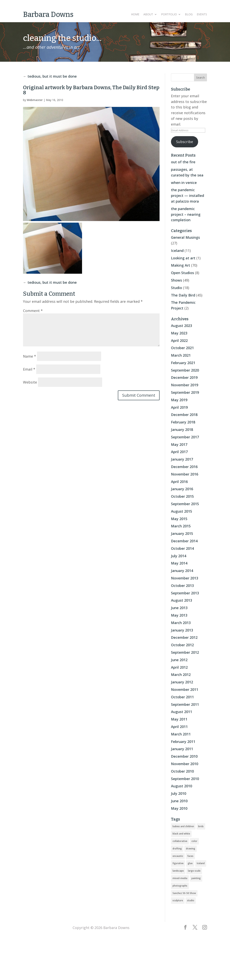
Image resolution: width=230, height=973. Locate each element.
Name (29, 356)
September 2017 (185, 437)
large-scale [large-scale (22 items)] (194, 870)
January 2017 (182, 459)
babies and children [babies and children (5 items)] (183, 826)
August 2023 (181, 325)
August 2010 (181, 786)
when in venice (184, 182)
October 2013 (182, 585)
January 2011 (182, 748)
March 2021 (181, 355)
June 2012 (179, 659)
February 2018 (183, 422)
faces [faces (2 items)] (190, 856)
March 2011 (181, 734)
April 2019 (179, 407)
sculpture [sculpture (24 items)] (178, 900)
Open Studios (182, 272)
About (148, 14)
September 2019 (185, 392)
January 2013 (182, 630)
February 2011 (183, 741)
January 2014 (182, 570)
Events (202, 14)
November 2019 (184, 385)
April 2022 (179, 340)
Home (135, 14)
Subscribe (184, 141)
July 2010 (178, 793)
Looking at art (183, 258)
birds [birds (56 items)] (201, 826)
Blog (189, 14)
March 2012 (181, 674)
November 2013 (184, 578)
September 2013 (185, 593)
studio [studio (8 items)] (190, 900)
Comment (33, 310)
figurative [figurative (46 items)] (178, 863)
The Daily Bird (183, 295)
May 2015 (179, 518)
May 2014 (179, 563)
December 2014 (184, 541)
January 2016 (182, 488)
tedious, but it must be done (52, 76)
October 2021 (182, 347)
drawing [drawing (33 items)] (190, 848)
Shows (176, 280)
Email (29, 369)
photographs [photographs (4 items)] (180, 885)
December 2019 (184, 377)
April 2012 (179, 667)
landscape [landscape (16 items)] (178, 870)
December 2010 (184, 756)
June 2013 (179, 607)
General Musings (185, 237)
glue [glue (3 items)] (190, 863)
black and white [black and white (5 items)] (181, 833)
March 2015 (181, 526)
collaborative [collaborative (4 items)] (180, 841)
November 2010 (184, 763)
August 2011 (181, 711)
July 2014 (178, 556)
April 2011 (179, 726)
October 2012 (182, 645)
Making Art (180, 265)
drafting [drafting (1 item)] (177, 848)
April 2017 (179, 451)
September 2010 (185, 778)
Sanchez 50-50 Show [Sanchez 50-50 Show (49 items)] (184, 893)
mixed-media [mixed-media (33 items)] (180, 878)
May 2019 (179, 399)
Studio (176, 287)
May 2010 (179, 808)
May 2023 (179, 333)
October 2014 (182, 548)
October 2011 (182, 697)
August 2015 (181, 511)
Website (30, 382)
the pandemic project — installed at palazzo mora (187, 195)
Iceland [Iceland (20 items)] (201, 863)
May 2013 (179, 615)
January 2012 (182, 682)
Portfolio (169, 14)
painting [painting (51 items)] (196, 878)
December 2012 (184, 637)
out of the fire (183, 162)
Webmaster (35, 100)
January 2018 (182, 429)
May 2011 (179, 719)
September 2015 (185, 503)
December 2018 (184, 414)
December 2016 (184, 466)
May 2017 (179, 444)
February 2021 (183, 362)
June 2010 (179, 801)
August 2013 (181, 600)
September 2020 (185, 370)
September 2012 (185, 652)
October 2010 (182, 771)
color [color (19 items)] (194, 841)
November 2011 (184, 689)
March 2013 (181, 622)
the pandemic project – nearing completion (185, 214)
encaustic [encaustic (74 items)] (178, 856)
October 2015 (182, 496)
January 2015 (182, 533)
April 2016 (179, 481)
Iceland (177, 250)
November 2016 (184, 474)
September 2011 (185, 704)
